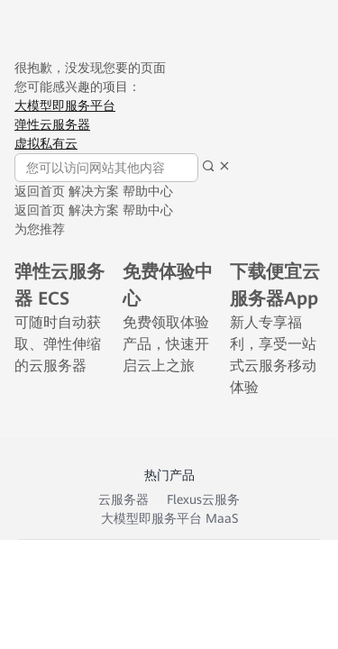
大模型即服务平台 (64, 105)
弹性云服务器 (52, 124)
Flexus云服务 (203, 499)
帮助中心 (148, 191)
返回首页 (39, 191)
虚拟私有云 (46, 143)
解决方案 (94, 191)
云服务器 (123, 499)
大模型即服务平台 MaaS (169, 518)
